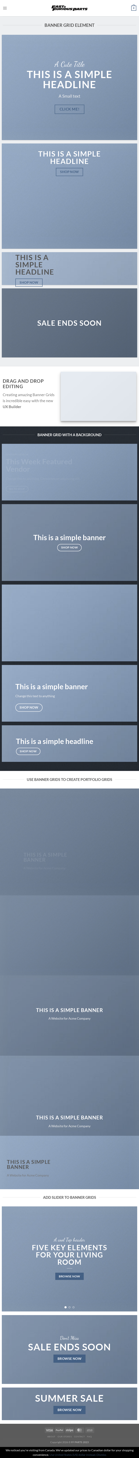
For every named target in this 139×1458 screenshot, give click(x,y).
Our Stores (65, 1436)
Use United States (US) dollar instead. (72, 1454)
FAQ (89, 1436)
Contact (79, 1436)
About (51, 1436)
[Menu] (5, 8)
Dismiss (101, 1454)
